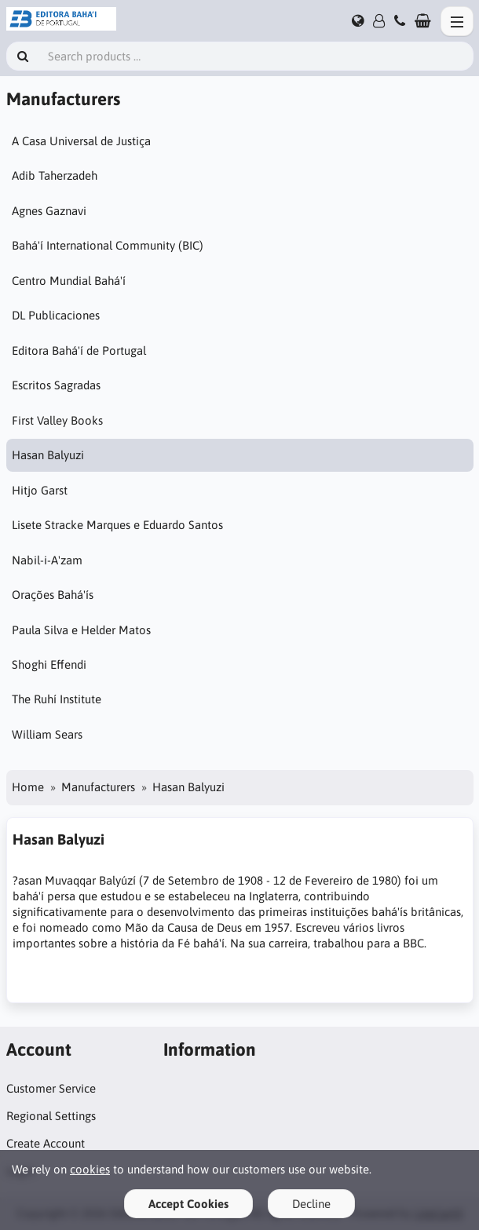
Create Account (45, 1143)
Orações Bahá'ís (52, 594)
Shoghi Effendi (49, 664)
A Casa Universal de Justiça (81, 141)
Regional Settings (51, 1115)
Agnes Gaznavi (49, 210)
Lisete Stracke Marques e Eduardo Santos (117, 524)
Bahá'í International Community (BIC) (107, 245)
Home (28, 787)
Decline (311, 1203)
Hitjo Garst (40, 490)
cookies (90, 1169)
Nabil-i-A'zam (47, 560)
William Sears (47, 734)
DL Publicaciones (56, 315)
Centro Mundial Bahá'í (69, 280)
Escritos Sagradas (56, 385)
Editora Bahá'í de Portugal (79, 350)
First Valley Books (57, 420)
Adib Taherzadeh (54, 175)
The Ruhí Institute (56, 699)
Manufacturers (98, 787)
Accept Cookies (188, 1203)
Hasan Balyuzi (48, 455)
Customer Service (51, 1088)
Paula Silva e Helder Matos (81, 630)
